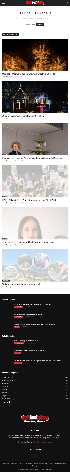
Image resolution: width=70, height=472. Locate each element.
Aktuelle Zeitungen (60, 464)
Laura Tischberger (7, 76)
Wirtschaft (17, 353)
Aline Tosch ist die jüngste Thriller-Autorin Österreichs (28, 242)
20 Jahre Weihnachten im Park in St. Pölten (23, 116)
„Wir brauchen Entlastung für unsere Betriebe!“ (29, 351)
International (6, 280)
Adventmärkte (6, 70)
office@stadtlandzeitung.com (42, 442)
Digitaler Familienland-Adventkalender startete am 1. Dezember (32, 158)
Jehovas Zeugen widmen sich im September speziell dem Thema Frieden (37, 361)
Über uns (14, 464)
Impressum (28, 464)
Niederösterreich (19, 343)
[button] (3, 3)
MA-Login (35, 466)
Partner (51, 464)
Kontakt (21, 464)
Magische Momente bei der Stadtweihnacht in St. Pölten (29, 74)
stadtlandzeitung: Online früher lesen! (26, 341)
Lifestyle (5, 154)
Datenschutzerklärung (40, 464)
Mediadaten (5, 464)
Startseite (39, 24)
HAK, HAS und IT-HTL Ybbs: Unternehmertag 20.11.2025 (29, 200)
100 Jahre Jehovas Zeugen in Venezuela (21, 284)
